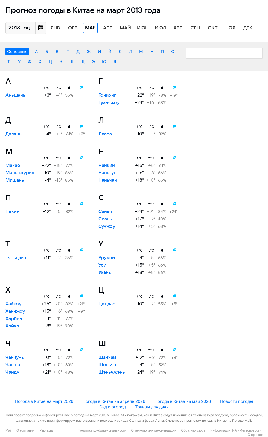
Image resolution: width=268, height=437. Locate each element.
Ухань (104, 272)
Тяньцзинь (17, 257)
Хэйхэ (12, 326)
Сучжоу (106, 226)
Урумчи (106, 257)
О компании (25, 430)
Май (125, 28)
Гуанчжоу (109, 102)
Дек (247, 28)
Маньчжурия (19, 172)
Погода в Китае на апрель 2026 (114, 401)
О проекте (255, 435)
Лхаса (105, 134)
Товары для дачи (152, 406)
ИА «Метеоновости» (247, 430)
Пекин (12, 211)
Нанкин (106, 165)
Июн (142, 28)
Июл (160, 28)
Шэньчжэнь (111, 372)
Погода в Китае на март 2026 (44, 401)
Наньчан (107, 180)
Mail (8, 430)
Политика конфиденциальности (102, 430)
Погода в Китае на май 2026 (183, 401)
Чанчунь (14, 357)
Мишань (14, 180)
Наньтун (107, 172)
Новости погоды (236, 401)
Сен (195, 28)
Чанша (12, 364)
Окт (213, 28)
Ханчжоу (15, 311)
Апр (107, 28)
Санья (105, 211)
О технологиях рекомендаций (153, 430)
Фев (73, 28)
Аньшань (15, 95)
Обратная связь (193, 430)
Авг (177, 28)
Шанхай (107, 357)
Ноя (230, 28)
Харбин (13, 318)
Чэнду (12, 372)
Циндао (107, 304)
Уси (102, 265)
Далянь (13, 134)
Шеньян (107, 364)
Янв (55, 28)
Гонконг (107, 95)
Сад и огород (112, 406)
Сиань (105, 219)
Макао (12, 165)
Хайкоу (13, 304)
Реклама (46, 430)
